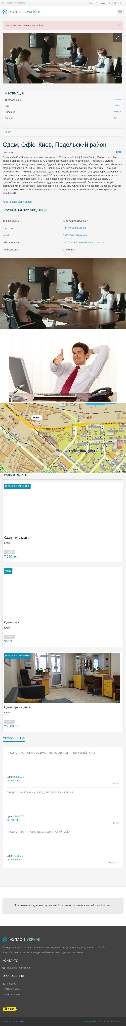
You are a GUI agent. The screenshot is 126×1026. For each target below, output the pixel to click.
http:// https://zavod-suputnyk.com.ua (83, 242)
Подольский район (21, 201)
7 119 (5, 994)
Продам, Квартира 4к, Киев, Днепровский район (40, 792)
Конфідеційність (92, 1022)
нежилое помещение (17, 486)
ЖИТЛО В (21, 12)
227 (4, 983)
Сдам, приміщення (17, 537)
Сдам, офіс (12, 622)
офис (8, 571)
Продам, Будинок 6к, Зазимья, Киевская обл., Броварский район (51, 752)
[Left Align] (117, 37)
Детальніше (13, 781)
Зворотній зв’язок (113, 1022)
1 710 (5, 989)
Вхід (90, 3)
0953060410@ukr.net (75, 235)
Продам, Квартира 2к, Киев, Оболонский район (39, 831)
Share (7, 131)
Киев (5, 201)
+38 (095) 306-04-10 (74, 228)
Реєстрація (100, 3)
